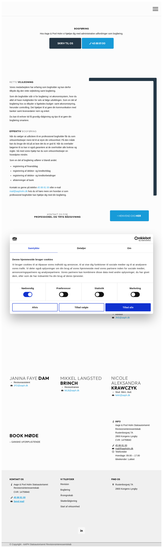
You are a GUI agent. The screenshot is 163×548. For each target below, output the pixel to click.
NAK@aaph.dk (122, 395)
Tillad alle (128, 307)
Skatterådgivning (68, 501)
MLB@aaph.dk (71, 390)
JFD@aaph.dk (21, 385)
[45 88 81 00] (98, 43)
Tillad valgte (81, 307)
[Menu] (154, 9)
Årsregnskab (66, 495)
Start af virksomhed (70, 506)
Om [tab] (129, 248)
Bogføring (65, 489)
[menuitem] (154, 9)
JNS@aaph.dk (122, 317)
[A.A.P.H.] (31, 9)
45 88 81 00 (43, 187)
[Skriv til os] (65, 43)
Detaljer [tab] (81, 248)
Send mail (19, 501)
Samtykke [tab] (33, 248)
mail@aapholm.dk (18, 191)
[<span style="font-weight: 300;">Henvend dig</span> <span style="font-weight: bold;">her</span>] (129, 215)
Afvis (35, 307)
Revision (64, 484)
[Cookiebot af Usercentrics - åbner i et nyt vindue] (137, 239)
